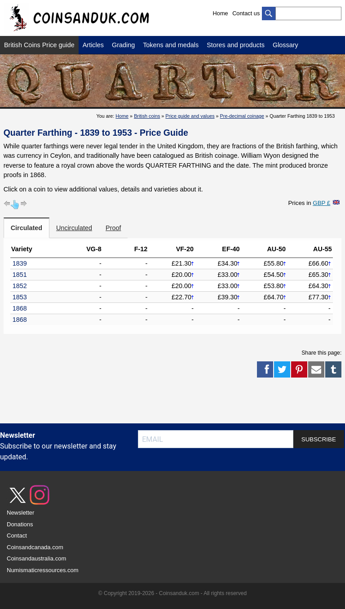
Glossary (285, 45)
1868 (20, 308)
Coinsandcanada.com (35, 547)
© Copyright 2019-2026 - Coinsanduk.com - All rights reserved (172, 593)
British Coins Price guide (39, 45)
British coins (147, 116)
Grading (123, 45)
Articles (93, 45)
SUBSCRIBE (318, 439)
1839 (20, 263)
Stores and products (236, 45)
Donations (20, 524)
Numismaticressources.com (43, 570)
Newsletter (20, 512)
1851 (20, 274)
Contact (17, 535)
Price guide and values (189, 116)
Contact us (246, 13)
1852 (20, 285)
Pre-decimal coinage (242, 116)
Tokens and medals (171, 45)
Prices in (309, 203)
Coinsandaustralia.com (36, 558)
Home (220, 13)
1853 (20, 297)
